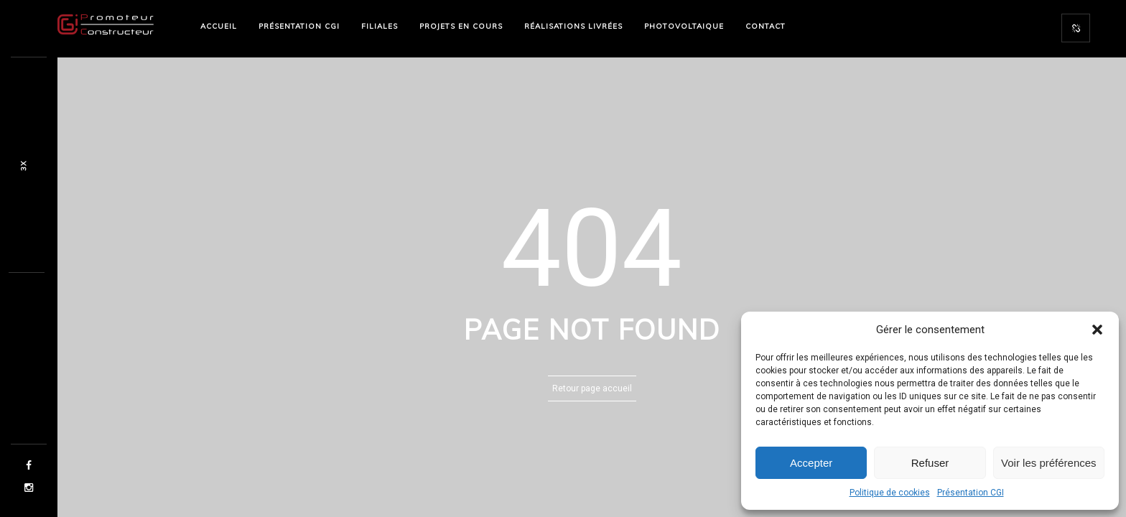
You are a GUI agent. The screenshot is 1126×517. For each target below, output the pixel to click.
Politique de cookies (890, 493)
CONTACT (765, 26)
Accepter (811, 463)
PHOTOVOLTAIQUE (684, 26)
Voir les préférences (1049, 463)
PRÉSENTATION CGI (299, 26)
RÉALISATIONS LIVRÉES (573, 26)
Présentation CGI (970, 493)
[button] (1097, 329)
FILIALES (379, 26)
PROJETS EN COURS (461, 26)
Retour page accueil (592, 388)
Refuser (930, 463)
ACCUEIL (218, 26)
